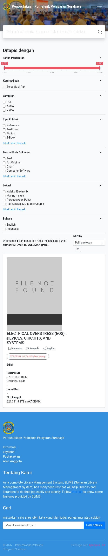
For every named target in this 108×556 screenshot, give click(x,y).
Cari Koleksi (94, 525)
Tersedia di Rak (16, 86)
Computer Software (18, 170)
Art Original (13, 162)
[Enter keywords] (43, 525)
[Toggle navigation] (99, 6)
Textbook (12, 129)
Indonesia (13, 228)
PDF (9, 101)
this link (77, 492)
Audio (10, 106)
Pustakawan (11, 456)
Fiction (11, 133)
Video (10, 110)
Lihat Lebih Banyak (14, 143)
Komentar (15, 348)
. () (28, 356)
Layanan (9, 452)
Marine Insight (15, 195)
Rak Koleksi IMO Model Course (25, 203)
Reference (13, 125)
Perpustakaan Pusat (19, 199)
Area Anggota (12, 461)
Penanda (34, 348)
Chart (10, 166)
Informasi (9, 447)
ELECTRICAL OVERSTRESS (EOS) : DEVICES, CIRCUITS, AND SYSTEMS (37, 338)
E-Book (11, 137)
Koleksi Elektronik (17, 191)
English (11, 224)
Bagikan (49, 348)
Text (9, 158)
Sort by (77, 235)
